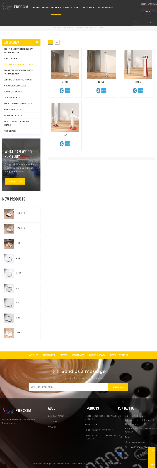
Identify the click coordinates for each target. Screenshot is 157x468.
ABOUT (45, 7)
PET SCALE (10, 131)
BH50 (101, 81)
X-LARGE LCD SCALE (15, 85)
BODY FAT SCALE (13, 115)
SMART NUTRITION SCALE (18, 103)
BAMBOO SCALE (13, 91)
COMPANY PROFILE (58, 416)
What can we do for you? (18, 154)
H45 (65, 135)
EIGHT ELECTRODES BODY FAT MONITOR (18, 51)
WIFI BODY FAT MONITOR (18, 79)
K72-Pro (20, 227)
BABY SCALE (10, 58)
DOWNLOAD (89, 7)
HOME (36, 7)
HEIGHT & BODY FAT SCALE (90, 27)
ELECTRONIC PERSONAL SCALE (17, 123)
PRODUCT (56, 7)
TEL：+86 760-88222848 (137, 447)
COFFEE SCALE (12, 97)
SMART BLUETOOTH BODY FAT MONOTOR (18, 72)
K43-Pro (20, 212)
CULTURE (52, 421)
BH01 (65, 81)
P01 (18, 242)
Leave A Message (153, 457)
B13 (17, 287)
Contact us (15, 181)
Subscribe (118, 387)
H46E (138, 81)
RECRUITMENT (105, 7)
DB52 (19, 332)
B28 (18, 317)
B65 (18, 257)
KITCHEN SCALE (12, 109)
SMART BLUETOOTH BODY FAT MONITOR (100, 437)
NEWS (66, 7)
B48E (18, 272)
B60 (18, 302)
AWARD (52, 427)
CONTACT (76, 7)
